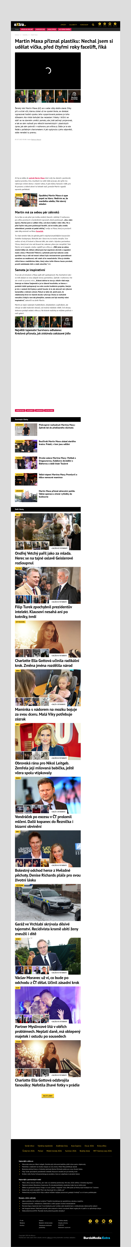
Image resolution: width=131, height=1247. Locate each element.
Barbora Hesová (36, 139)
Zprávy (63, 25)
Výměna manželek (45, 1146)
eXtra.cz (49, 1238)
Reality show (85, 1151)
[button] (93, 24)
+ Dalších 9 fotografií (59, 1075)
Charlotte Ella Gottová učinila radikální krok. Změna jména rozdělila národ (47, 663)
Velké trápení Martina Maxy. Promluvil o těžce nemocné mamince (58, 476)
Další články (47, 1096)
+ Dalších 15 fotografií (59, 1021)
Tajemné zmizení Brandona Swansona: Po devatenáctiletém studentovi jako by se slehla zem (54, 1185)
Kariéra (22, 1225)
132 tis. (104, 24)
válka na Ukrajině (27, 29)
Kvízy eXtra (101, 1146)
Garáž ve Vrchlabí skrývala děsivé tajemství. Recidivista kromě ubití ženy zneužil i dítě (46, 928)
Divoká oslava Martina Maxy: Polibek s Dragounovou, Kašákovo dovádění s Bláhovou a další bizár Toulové (57, 461)
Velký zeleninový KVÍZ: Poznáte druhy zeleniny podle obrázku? (43, 1211)
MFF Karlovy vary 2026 (102, 1151)
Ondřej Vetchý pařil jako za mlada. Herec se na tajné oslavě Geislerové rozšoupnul (44, 558)
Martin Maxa (20, 410)
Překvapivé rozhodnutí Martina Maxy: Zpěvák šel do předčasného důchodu (57, 426)
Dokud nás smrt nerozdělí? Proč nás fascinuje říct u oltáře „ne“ (43, 1190)
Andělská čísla (62, 1146)
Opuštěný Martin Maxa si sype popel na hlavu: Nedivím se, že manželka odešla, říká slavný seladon (53, 199)
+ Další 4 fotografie (58, 704)
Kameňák (39, 231)
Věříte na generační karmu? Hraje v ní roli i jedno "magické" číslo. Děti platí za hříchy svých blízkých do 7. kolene (60, 1187)
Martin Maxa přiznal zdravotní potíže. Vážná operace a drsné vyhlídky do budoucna (57, 494)
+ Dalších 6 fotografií (59, 602)
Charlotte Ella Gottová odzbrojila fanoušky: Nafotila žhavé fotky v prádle (47, 1082)
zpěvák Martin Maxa (37, 178)
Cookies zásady (63, 1220)
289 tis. (99, 24)
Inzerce (41, 1220)
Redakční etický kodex (46, 1223)
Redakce (22, 1223)
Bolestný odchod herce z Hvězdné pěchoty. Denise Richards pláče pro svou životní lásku (48, 875)
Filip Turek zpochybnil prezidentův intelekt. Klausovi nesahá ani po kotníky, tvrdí (43, 611)
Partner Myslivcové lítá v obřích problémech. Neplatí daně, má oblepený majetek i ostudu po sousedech (47, 1031)
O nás (21, 1220)
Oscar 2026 (89, 1146)
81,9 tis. (110, 24)
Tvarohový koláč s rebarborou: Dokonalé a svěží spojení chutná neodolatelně (48, 1203)
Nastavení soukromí (64, 1227)
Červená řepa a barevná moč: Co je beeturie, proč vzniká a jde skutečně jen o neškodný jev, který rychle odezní (59, 1206)
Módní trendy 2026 (54, 1151)
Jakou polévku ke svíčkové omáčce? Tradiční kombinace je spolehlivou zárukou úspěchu (52, 1201)
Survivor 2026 (41, 29)
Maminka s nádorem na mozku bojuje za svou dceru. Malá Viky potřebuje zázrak (46, 714)
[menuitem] (63, 24)
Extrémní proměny (65, 29)
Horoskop (84, 25)
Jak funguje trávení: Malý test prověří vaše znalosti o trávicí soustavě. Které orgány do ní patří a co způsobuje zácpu (61, 1208)
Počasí (40, 1151)
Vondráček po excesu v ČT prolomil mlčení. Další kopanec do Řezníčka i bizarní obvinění (44, 821)
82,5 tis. (115, 24)
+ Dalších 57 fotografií (59, 548)
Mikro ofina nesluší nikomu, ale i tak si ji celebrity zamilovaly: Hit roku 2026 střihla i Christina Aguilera (57, 1183)
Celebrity (73, 25)
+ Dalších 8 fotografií (59, 655)
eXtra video (49, 410)
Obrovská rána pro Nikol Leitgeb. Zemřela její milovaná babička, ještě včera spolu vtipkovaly (44, 767)
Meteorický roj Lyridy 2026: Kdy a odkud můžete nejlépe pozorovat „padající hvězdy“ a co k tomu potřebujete (59, 1192)
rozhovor (40, 410)
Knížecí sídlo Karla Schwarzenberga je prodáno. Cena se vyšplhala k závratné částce (51, 1174)
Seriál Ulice (29, 1146)
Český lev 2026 (28, 1151)
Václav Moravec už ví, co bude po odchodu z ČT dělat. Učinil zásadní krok (47, 980)
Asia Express (52, 29)
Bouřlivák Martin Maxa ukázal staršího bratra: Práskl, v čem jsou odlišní (57, 443)
